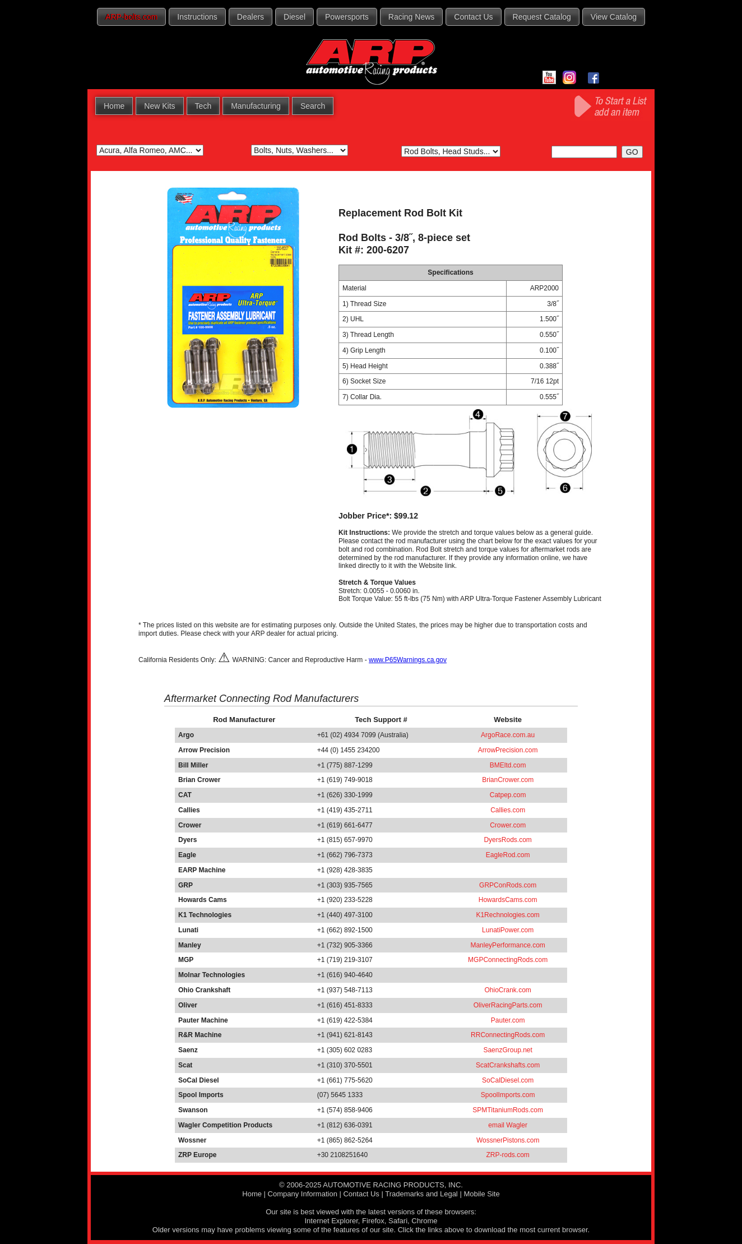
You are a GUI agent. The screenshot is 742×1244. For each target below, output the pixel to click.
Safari (397, 1221)
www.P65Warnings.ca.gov (408, 660)
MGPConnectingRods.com (508, 960)
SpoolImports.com (508, 1095)
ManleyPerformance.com (507, 945)
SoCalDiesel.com (508, 1080)
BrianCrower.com (508, 780)
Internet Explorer (331, 1221)
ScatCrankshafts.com (508, 1065)
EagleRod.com (508, 855)
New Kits (159, 105)
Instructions (197, 16)
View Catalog (614, 16)
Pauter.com (508, 1020)
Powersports (347, 16)
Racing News (411, 16)
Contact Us (473, 16)
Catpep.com (508, 795)
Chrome (424, 1221)
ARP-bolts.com (131, 16)
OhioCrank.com (507, 990)
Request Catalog (542, 16)
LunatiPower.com (508, 930)
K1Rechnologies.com (507, 915)
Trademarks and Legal (421, 1194)
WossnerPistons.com (507, 1140)
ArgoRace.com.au (508, 735)
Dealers (250, 16)
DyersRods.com (507, 840)
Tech (203, 105)
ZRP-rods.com (507, 1155)
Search (312, 105)
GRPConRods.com (507, 885)
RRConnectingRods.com (508, 1035)
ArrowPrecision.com (508, 750)
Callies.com (507, 810)
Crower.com (508, 825)
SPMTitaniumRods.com (507, 1110)
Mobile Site (481, 1194)
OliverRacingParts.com (508, 1005)
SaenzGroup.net (507, 1050)
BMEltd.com (508, 765)
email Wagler (507, 1125)
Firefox (373, 1221)
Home (114, 105)
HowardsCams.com (508, 900)
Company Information (302, 1194)
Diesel (294, 16)
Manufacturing (256, 105)
